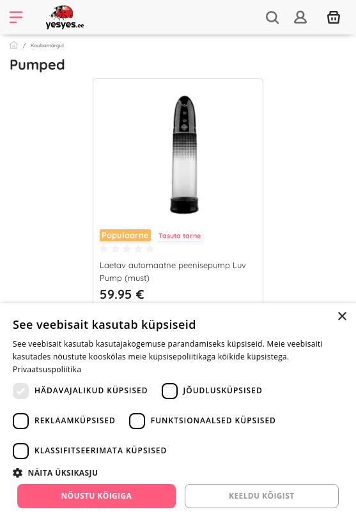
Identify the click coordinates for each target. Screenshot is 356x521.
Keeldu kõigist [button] (262, 495)
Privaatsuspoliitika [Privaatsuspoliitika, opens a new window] (47, 369)
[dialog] (178, 412)
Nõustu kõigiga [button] (96, 495)
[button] (178, 472)
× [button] (341, 317)
